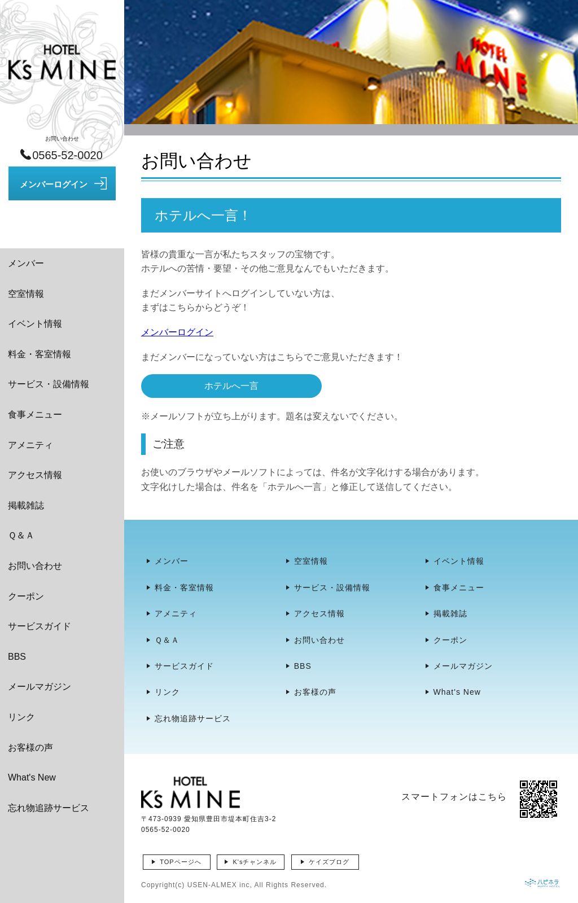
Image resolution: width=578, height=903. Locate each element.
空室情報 (26, 294)
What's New (32, 777)
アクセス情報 (35, 475)
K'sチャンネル (255, 861)
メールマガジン (39, 686)
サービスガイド (39, 626)
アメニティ (30, 445)
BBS (17, 656)
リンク (21, 717)
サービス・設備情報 (48, 384)
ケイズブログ (329, 861)
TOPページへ (180, 861)
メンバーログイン (177, 332)
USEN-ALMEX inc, (219, 885)
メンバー (26, 263)
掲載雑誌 (26, 505)
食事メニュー (35, 414)
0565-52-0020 (165, 830)
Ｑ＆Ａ (21, 535)
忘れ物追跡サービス (48, 808)
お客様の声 (30, 747)
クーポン (26, 596)
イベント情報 (35, 323)
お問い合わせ (35, 566)
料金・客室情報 (39, 354)
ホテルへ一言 (231, 386)
